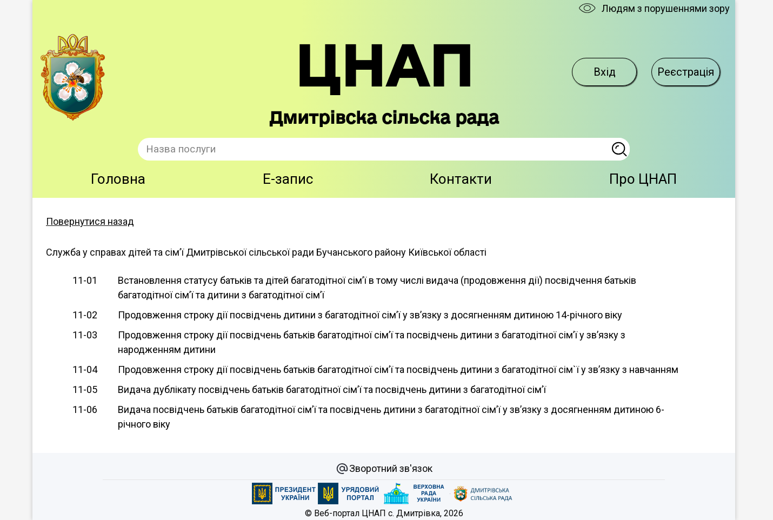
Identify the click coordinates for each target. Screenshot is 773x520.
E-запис (288, 179)
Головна (118, 179)
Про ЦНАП (643, 179)
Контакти (461, 179)
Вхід (605, 71)
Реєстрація (685, 71)
